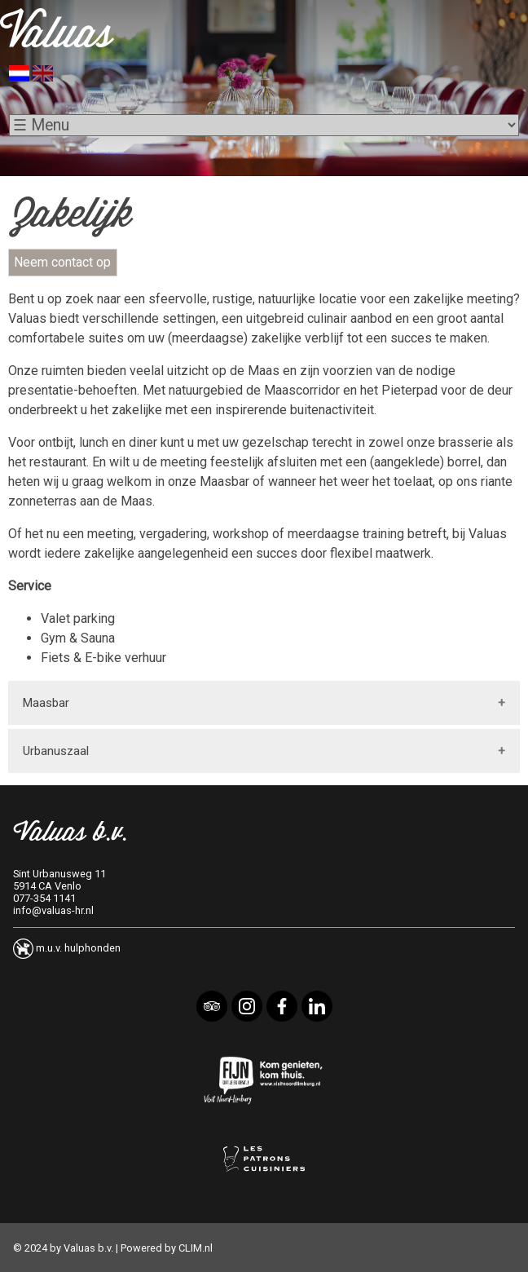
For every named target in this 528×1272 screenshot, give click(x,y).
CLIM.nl (195, 1248)
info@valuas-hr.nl (53, 910)
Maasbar (46, 703)
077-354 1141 (44, 898)
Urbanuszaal (56, 751)
